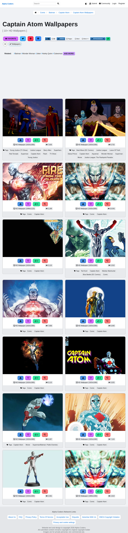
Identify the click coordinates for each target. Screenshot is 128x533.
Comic (42, 13)
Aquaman (95, 154)
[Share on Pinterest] (31, 38)
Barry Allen (47, 150)
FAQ (20, 517)
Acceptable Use (62, 517)
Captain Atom (64, 13)
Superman (24, 154)
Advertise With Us (89, 517)
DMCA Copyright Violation (109, 517)
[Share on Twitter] (23, 38)
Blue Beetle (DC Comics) (91, 274)
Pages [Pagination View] (69, 39)
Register (121, 3)
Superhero (57, 150)
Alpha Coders (7, 4)
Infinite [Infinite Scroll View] (61, 39)
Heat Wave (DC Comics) (85, 150)
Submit (93, 3)
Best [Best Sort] (77, 39)
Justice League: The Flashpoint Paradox (99, 157)
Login (114, 3)
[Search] (58, 3)
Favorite (10, 39)
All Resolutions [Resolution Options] (98, 39)
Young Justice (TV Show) (19, 150)
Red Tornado (13, 154)
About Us (12, 517)
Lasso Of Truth (115, 150)
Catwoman (58, 54)
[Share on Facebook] (38, 38)
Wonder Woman (28, 54)
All (5, 44)
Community (104, 3)
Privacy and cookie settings (64, 522)
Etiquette (75, 517)
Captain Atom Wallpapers (83, 13)
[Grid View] (48, 38)
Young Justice (33, 157)
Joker (38, 54)
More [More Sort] (85, 39)
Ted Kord (84, 271)
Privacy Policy (31, 517)
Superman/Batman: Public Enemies (45, 445)
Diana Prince (72, 154)
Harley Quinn (47, 54)
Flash (45, 154)
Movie (80, 157)
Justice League (35, 150)
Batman (52, 13)
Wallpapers (15, 44)
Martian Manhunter (109, 271)
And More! (69, 54)
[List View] (53, 38)
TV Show (53, 154)
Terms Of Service (46, 517)
